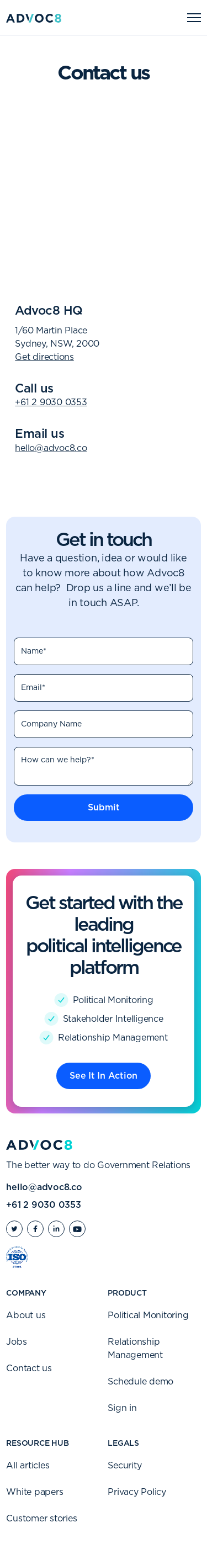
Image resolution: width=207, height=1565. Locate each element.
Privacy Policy (137, 1492)
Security (124, 1465)
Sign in (122, 1408)
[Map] (103, 194)
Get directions (44, 357)
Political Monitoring (148, 1315)
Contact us (29, 1368)
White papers (34, 1492)
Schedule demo (140, 1381)
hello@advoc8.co (51, 448)
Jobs (16, 1342)
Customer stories (41, 1518)
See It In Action (103, 1075)
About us (25, 1315)
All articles (27, 1465)
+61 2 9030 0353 (51, 402)
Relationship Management (135, 1349)
